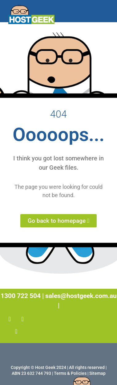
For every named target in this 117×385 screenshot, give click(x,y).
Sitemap (97, 373)
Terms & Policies (70, 373)
